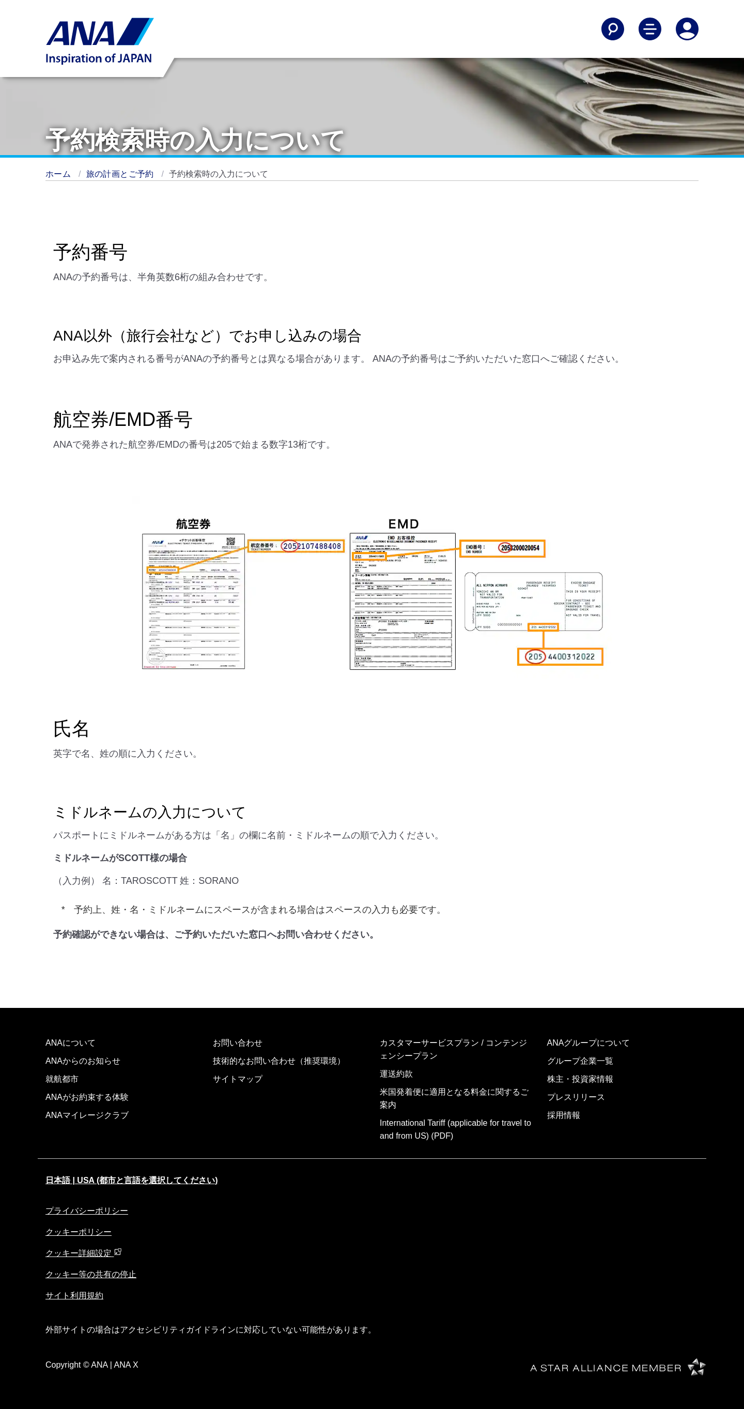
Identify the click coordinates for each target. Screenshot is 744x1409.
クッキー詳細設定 (83, 1253)
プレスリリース (576, 1097)
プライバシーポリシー (86, 1210)
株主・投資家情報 (580, 1079)
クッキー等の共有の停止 (90, 1274)
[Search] (612, 29)
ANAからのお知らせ (82, 1060)
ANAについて (70, 1042)
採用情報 (563, 1115)
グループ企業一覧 (580, 1060)
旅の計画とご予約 (121, 174)
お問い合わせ (237, 1042)
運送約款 (396, 1073)
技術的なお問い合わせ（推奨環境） (279, 1060)
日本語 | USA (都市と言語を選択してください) (131, 1180)
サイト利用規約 (74, 1295)
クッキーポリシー (78, 1232)
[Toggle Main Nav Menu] (650, 29)
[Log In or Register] (687, 29)
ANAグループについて (588, 1042)
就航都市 (62, 1079)
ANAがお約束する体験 (87, 1097)
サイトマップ (237, 1079)
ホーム (59, 174)
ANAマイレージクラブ (87, 1115)
